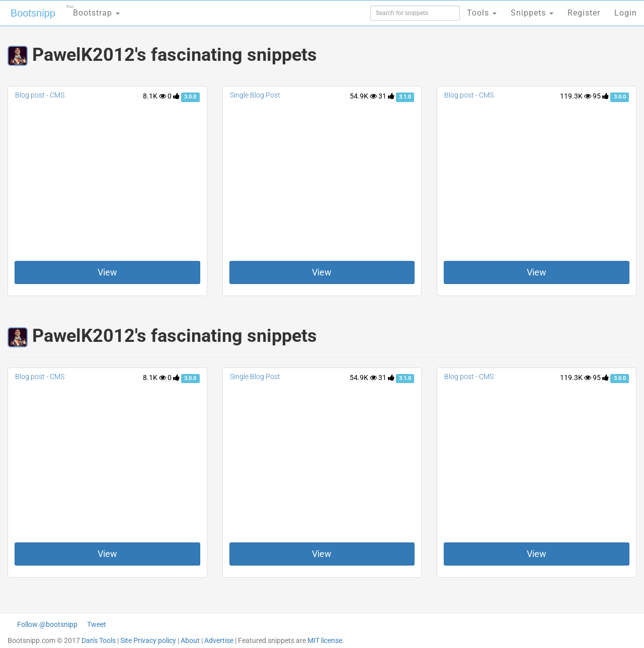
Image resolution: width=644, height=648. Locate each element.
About (190, 640)
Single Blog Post (255, 95)
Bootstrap (93, 10)
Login (625, 13)
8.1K (154, 96)
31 (386, 96)
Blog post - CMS (39, 95)
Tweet (96, 624)
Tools (482, 13)
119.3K (575, 96)
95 (601, 96)
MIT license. (325, 640)
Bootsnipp (33, 13)
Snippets (532, 13)
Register (584, 13)
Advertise (218, 640)
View (107, 272)
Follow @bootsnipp (47, 624)
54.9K (363, 96)
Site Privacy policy (148, 640)
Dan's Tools (99, 640)
